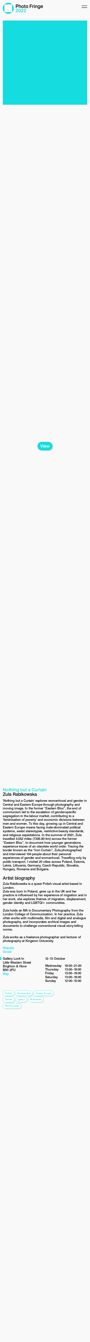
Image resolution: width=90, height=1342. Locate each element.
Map (6, 974)
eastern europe (44, 993)
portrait (8, 993)
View (45, 446)
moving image (12, 1005)
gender (9, 999)
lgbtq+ (21, 999)
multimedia (35, 999)
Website (8, 948)
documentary (24, 993)
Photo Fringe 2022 (23, 8)
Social (7, 952)
